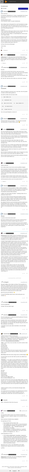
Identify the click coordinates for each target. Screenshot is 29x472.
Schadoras (5, 410)
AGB (16, 467)
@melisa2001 (3, 88)
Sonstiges (4, 8)
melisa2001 (5, 54)
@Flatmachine (4, 235)
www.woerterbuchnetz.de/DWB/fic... (13, 340)
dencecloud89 (5, 454)
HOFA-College (17, 466)
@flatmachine (3, 57)
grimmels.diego (6, 67)
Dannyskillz (5, 400)
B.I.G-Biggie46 (5, 282)
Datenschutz (19, 467)
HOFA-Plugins (6, 466)
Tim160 (4, 163)
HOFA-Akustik (12, 466)
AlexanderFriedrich (6, 333)
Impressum (12, 467)
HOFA (3, 466)
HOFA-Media (22, 466)
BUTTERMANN (6, 302)
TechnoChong (5, 314)
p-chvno (4, 129)
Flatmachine (5, 11)
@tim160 (2, 216)
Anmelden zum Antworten (23, 8)
